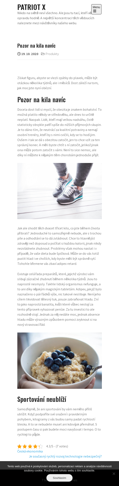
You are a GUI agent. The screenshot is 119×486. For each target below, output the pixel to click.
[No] (114, 473)
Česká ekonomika (30, 451)
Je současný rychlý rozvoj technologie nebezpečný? (65, 456)
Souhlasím (59, 477)
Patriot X (31, 7)
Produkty (52, 54)
